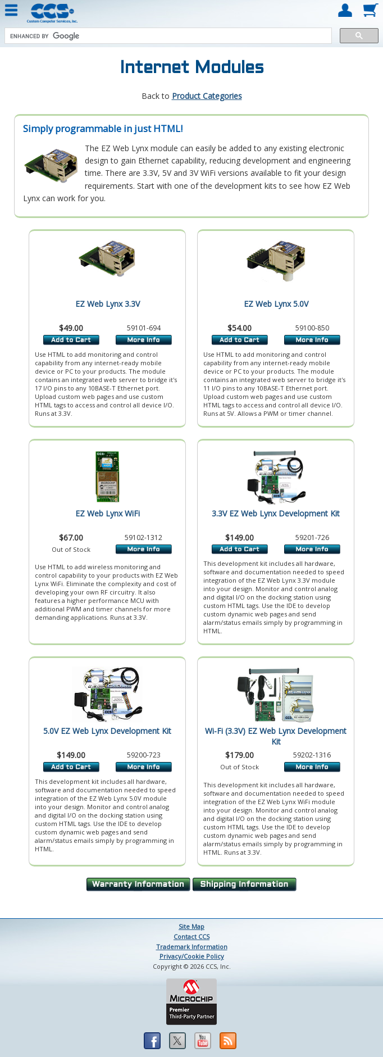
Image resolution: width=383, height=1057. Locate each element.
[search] (167, 36)
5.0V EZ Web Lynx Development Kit (107, 730)
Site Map (191, 926)
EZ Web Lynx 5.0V (276, 303)
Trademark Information (191, 946)
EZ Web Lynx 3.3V (107, 303)
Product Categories (207, 95)
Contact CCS (191, 936)
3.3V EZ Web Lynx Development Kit (276, 513)
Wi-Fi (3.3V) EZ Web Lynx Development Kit (275, 736)
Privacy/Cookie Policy (191, 956)
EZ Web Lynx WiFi (107, 513)
